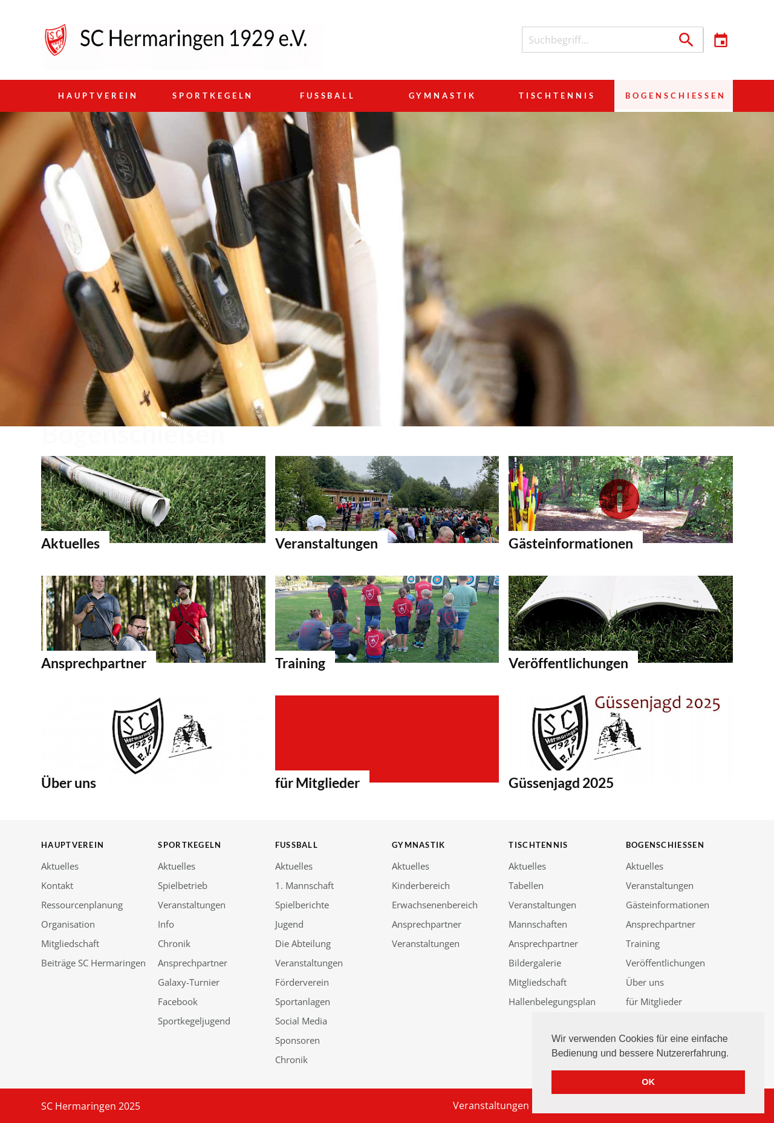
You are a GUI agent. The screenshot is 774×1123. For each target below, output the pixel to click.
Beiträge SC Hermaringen (93, 963)
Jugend (289, 924)
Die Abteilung (303, 943)
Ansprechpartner (192, 963)
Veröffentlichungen (665, 963)
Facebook (178, 1001)
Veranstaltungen (192, 905)
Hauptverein (98, 95)
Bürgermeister (153, 499)
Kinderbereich (421, 885)
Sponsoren (297, 1040)
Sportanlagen (302, 1001)
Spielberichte (302, 905)
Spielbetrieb (182, 885)
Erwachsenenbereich (435, 905)
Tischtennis (555, 95)
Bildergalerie (535, 963)
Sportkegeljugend (194, 1021)
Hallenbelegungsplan (552, 1001)
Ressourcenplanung (82, 905)
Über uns (645, 982)
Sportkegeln (212, 95)
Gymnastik (441, 95)
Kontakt (57, 885)
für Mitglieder (654, 1001)
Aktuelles (60, 866)
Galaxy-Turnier (189, 982)
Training (643, 943)
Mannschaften (538, 924)
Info (166, 924)
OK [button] (648, 1082)
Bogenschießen (672, 95)
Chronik (174, 943)
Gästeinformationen (667, 905)
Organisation (68, 924)
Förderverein (302, 982)
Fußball (327, 95)
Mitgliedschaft (70, 943)
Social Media (301, 1021)
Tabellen (526, 885)
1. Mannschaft (304, 885)
